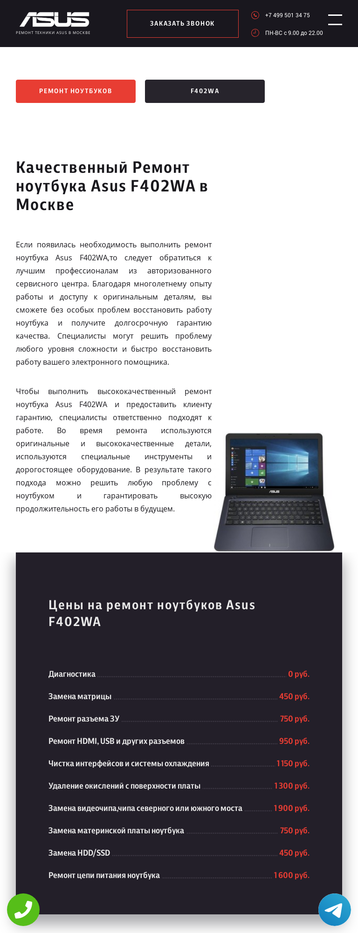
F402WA (205, 91)
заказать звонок (180, 23)
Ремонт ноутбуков (75, 91)
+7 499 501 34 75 (283, 15)
